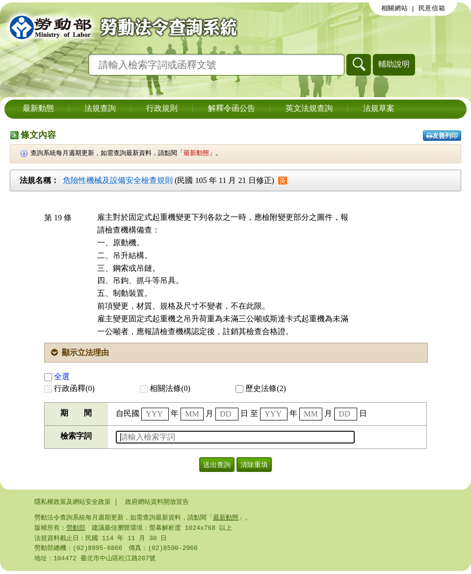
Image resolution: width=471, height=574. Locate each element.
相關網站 (394, 8)
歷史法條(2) (261, 388)
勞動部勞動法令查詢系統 (120, 27)
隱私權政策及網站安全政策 (72, 501)
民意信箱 (432, 8)
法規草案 (378, 109)
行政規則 (162, 109)
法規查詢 (100, 109)
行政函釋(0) (69, 388)
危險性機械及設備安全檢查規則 (118, 180)
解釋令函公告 (231, 109)
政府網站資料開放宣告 (157, 501)
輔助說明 (394, 64)
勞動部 (75, 528)
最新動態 (38, 109)
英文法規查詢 (309, 109)
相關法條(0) (165, 388)
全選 (57, 376)
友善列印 (442, 135)
